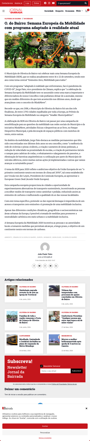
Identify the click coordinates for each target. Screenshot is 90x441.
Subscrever (76, 371)
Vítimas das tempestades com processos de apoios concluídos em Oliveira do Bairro (72, 294)
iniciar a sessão (17, 394)
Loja (27, 3)
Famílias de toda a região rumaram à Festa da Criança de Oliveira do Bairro (30, 319)
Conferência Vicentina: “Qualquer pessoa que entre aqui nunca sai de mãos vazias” (72, 319)
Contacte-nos (7, 3)
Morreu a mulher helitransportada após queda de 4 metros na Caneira (71, 342)
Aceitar (45, 426)
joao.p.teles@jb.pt (45, 257)
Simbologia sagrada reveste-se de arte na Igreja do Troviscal (28, 292)
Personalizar (45, 433)
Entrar (36, 3)
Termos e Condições (45, 438)
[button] (86, 408)
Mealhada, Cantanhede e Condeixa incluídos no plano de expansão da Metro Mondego (30, 342)
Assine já (18, 3)
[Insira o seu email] (55, 371)
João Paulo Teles (45, 254)
